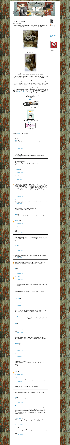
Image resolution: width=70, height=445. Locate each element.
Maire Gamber (17, 298)
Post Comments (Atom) (21, 440)
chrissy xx (16, 160)
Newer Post (15, 439)
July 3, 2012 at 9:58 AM (19, 203)
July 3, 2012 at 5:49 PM (19, 279)
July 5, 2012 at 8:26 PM (19, 356)
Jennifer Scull (23, 91)
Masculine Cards (31, 134)
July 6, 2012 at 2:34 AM (19, 368)
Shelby (16, 236)
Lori (15, 268)
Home (31, 439)
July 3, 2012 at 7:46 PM (19, 286)
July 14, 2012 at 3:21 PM (19, 402)
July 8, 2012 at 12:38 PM (19, 387)
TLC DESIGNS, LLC (18, 290)
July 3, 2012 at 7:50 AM (19, 179)
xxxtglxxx (17, 343)
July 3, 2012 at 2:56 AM (19, 148)
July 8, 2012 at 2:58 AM (19, 381)
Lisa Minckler (53, 24)
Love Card (26, 134)
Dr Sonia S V (17, 220)
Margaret (16, 405)
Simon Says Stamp (30, 108)
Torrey (16, 427)
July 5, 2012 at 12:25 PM (19, 320)
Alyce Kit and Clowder (18, 282)
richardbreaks (17, 207)
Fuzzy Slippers (17, 169)
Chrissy (16, 140)
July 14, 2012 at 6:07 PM (19, 414)
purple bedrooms (17, 151)
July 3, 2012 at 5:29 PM (19, 273)
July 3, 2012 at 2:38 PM (19, 250)
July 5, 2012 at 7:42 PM (19, 350)
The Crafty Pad (30, 122)
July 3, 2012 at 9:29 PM (19, 295)
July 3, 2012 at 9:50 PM (19, 305)
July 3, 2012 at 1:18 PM (18, 242)
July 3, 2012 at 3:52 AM (19, 156)
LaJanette (16, 226)
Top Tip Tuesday (28, 51)
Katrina (26, 85)
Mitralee (16, 253)
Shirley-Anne (17, 391)
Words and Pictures (18, 418)
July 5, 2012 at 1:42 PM (19, 332)
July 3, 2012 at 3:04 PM (19, 257)
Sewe (16, 323)
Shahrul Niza (17, 199)
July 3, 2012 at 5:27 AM (19, 166)
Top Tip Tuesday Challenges (37, 134)
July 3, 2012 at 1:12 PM (18, 232)
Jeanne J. (16, 316)
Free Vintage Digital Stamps (22, 80)
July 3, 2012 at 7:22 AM (19, 172)
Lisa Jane (16, 245)
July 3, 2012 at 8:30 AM (19, 196)
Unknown (16, 371)
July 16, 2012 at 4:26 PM (19, 434)
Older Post (46, 439)
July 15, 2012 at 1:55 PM (19, 424)
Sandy (16, 377)
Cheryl (16, 353)
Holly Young (17, 261)
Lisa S (18, 91)
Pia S (16, 214)
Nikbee (16, 175)
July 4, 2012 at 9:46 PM (19, 312)
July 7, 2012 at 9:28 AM (19, 374)
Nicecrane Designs (18, 276)
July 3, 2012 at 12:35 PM (19, 223)
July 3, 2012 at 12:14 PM (19, 217)
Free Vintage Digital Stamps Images (20, 134)
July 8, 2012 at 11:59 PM (19, 394)
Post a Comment (16, 436)
